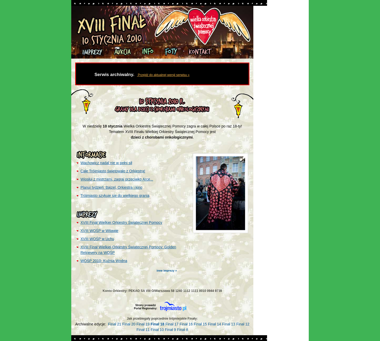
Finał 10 (157, 330)
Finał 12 (242, 324)
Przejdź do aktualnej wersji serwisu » (163, 75)
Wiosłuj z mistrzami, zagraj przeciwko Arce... (116, 179)
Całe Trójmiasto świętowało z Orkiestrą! (112, 171)
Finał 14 (214, 324)
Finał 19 (143, 324)
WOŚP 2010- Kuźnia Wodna (103, 261)
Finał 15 (200, 324)
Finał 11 (143, 330)
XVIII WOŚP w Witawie (99, 231)
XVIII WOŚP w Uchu (97, 239)
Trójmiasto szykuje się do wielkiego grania (114, 195)
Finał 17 (172, 324)
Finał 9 (170, 330)
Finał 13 (228, 324)
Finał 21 (114, 324)
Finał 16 (186, 324)
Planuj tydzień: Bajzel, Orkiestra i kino (111, 187)
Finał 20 (128, 324)
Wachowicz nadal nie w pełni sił (106, 163)
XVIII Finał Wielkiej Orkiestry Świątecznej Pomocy (121, 222)
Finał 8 (182, 330)
